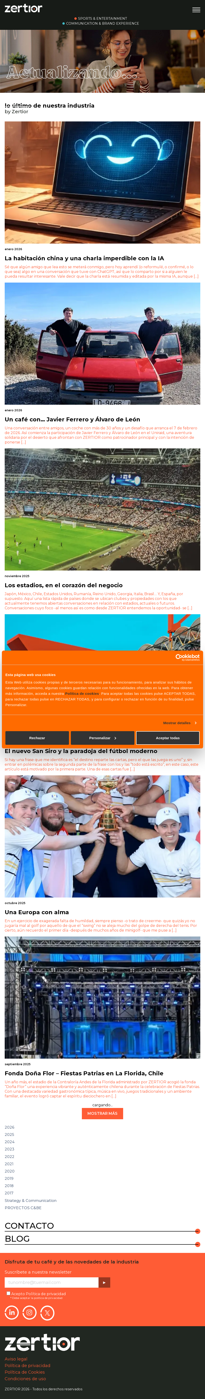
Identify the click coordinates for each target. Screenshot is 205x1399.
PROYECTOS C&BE (23, 1208)
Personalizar (102, 738)
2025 (9, 1135)
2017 (9, 1193)
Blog (17, 1239)
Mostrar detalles (177, 723)
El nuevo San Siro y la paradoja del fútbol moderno (81, 751)
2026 (9, 1127)
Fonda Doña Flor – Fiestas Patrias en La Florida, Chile (84, 1073)
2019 (9, 1179)
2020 (10, 1171)
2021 (9, 1164)
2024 (10, 1142)
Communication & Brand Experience (102, 23)
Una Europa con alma (37, 912)
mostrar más (102, 1113)
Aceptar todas (168, 738)
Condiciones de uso (25, 1378)
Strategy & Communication (31, 1201)
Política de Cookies (25, 1372)
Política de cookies (82, 693)
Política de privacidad (46, 1294)
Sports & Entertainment (102, 18)
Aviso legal (16, 1359)
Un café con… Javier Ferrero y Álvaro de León (72, 419)
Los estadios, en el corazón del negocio (64, 585)
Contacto (29, 1226)
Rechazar (37, 738)
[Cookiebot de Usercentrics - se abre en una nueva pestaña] (179, 657)
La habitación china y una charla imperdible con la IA (84, 258)
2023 (9, 1149)
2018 (9, 1186)
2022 (9, 1157)
